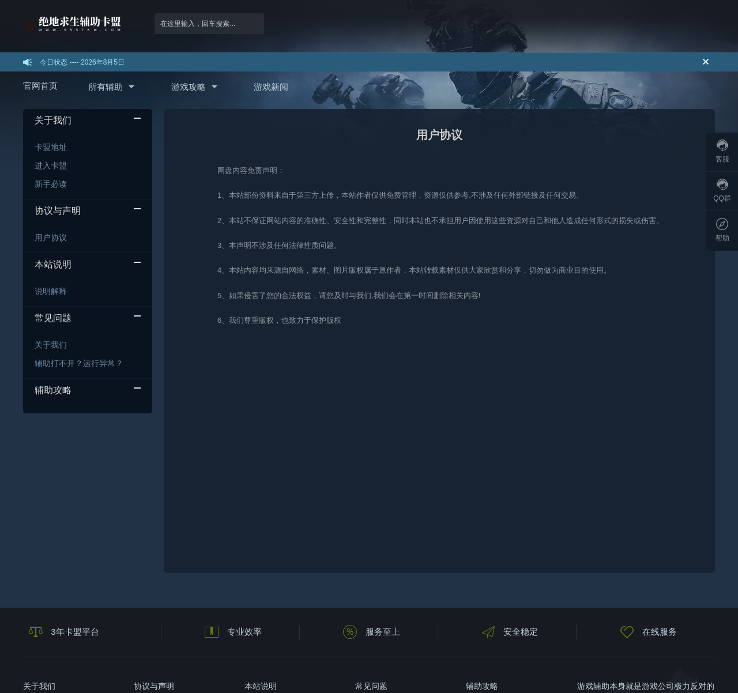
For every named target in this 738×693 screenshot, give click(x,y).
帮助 (722, 230)
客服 (722, 151)
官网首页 (40, 86)
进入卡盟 (51, 165)
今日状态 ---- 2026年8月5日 (82, 62)
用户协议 (51, 237)
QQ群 (722, 190)
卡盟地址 (51, 147)
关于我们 (51, 344)
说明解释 (51, 291)
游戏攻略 (188, 87)
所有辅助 (105, 87)
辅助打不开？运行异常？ (79, 363)
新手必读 (51, 184)
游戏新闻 (271, 87)
